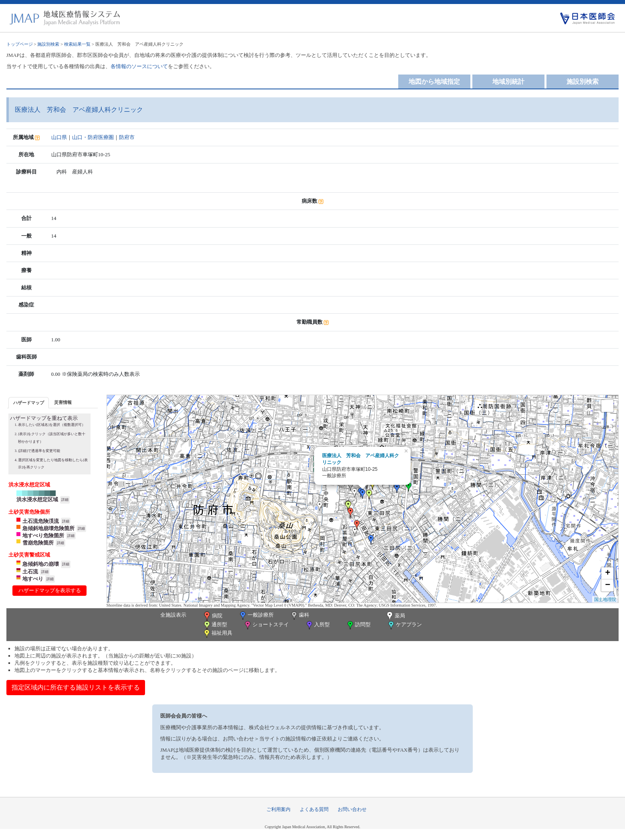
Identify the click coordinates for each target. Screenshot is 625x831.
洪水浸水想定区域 (37, 499)
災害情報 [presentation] (63, 402)
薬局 (395, 616)
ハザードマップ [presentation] (28, 402)
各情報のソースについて (139, 66)
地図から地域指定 (434, 81)
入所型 (317, 625)
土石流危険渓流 (40, 521)
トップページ (19, 44)
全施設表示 (173, 615)
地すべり (32, 579)
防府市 (127, 137)
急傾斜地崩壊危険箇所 (48, 528)
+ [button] (607, 573)
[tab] (28, 402)
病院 (212, 616)
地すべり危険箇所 (43, 535)
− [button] (607, 585)
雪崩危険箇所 (38, 543)
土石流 (30, 572)
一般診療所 (256, 615)
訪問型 (358, 625)
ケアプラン (404, 625)
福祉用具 (217, 633)
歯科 (299, 615)
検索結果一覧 (77, 44)
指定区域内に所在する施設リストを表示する (76, 687)
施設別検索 (48, 44)
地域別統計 (508, 81)
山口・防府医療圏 (93, 137)
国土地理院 (605, 599)
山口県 (59, 137)
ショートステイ (266, 625)
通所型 (214, 625)
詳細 (65, 500)
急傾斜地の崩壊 (40, 564)
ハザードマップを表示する (49, 590)
